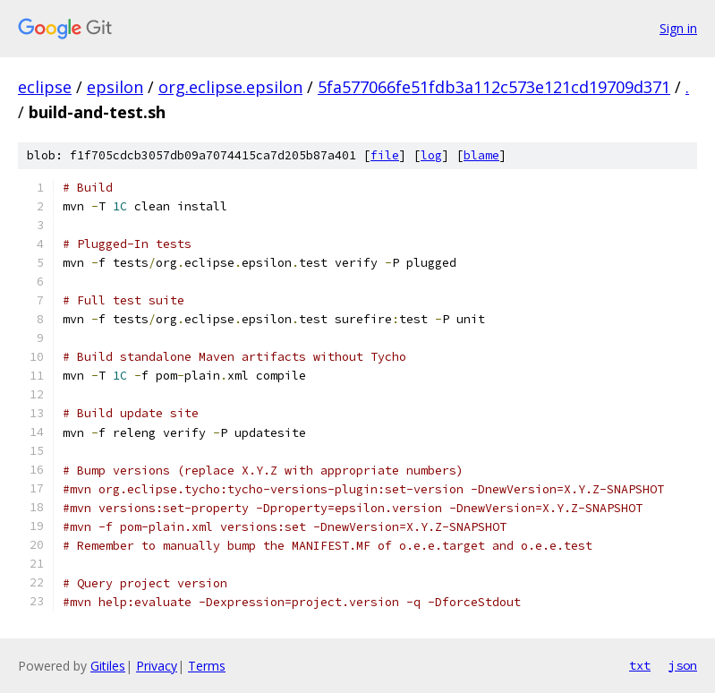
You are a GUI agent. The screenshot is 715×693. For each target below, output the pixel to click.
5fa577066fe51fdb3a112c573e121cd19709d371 (494, 87)
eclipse (45, 87)
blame (481, 155)
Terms (207, 665)
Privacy (156, 665)
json (682, 665)
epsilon (115, 87)
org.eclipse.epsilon (230, 87)
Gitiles (107, 665)
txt (640, 665)
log (431, 155)
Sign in (678, 28)
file (384, 155)
